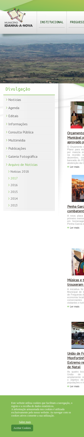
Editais (13, 116)
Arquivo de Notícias (23, 164)
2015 (14, 192)
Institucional (51, 22)
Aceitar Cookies (22, 428)
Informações (18, 124)
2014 (14, 199)
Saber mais (25, 421)
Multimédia (16, 140)
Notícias (14, 99)
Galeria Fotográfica (22, 156)
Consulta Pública (20, 132)
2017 (14, 178)
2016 (14, 185)
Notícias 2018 (20, 171)
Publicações (17, 148)
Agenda (13, 107)
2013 (14, 205)
